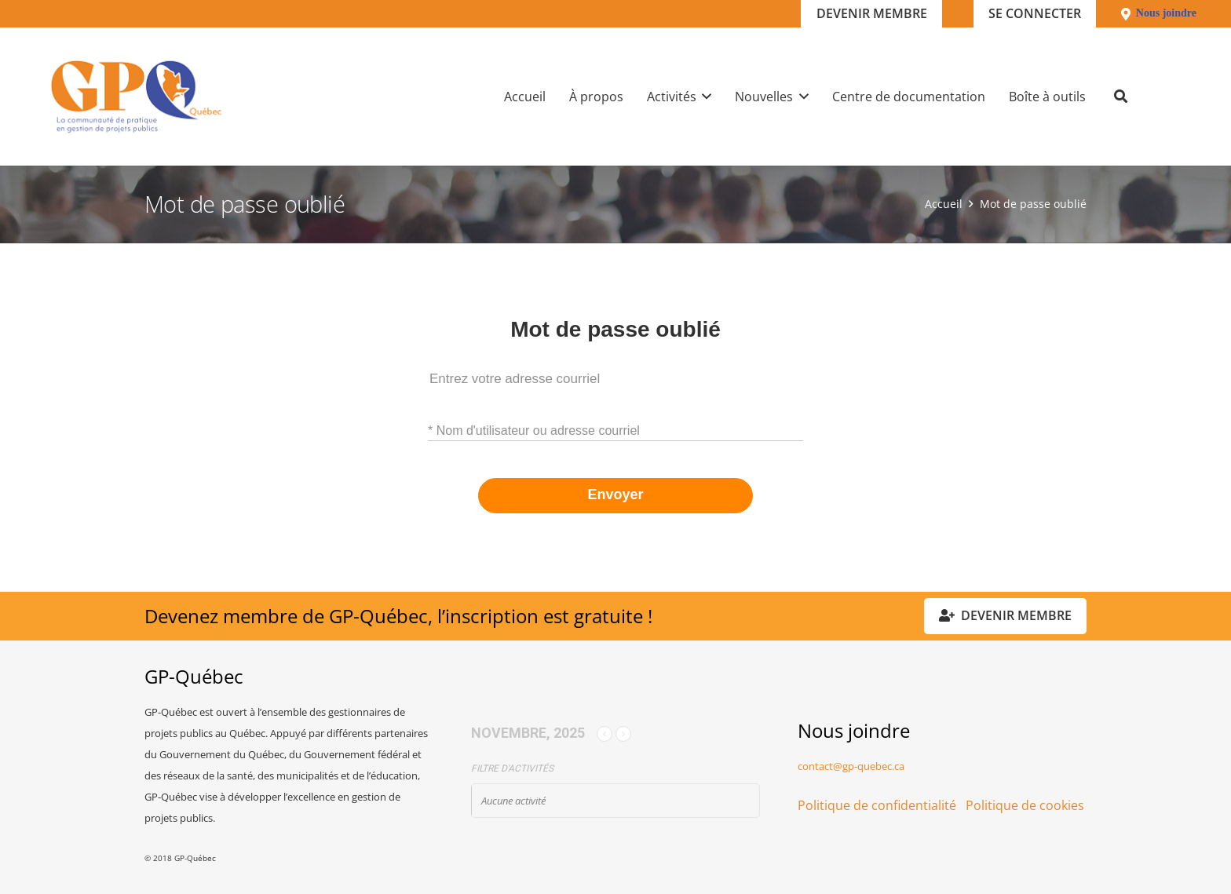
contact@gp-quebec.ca (851, 766)
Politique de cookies (1025, 805)
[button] (704, 96)
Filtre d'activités (512, 768)
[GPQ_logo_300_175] (136, 96)
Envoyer (615, 495)
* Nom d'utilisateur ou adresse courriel (534, 430)
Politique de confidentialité (877, 805)
